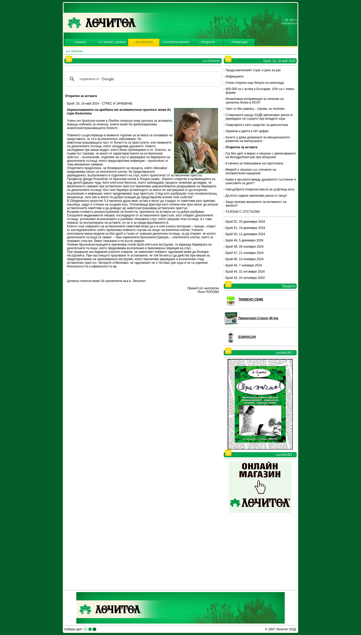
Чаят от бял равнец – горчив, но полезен (255, 109)
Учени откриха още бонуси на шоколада (255, 83)
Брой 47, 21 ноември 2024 (245, 253)
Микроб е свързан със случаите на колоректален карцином (251, 171)
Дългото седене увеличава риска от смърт (256, 195)
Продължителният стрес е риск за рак (253, 70)
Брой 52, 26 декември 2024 (245, 221)
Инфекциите (235, 76)
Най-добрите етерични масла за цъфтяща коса (260, 189)
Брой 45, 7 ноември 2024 (244, 265)
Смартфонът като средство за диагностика (257, 125)
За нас (290, 19)
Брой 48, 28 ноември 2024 (245, 246)
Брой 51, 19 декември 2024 (245, 228)
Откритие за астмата (241, 147)
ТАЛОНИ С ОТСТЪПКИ (243, 212)
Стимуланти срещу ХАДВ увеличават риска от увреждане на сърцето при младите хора (259, 116)
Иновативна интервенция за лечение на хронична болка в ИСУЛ (255, 100)
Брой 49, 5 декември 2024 (244, 240)
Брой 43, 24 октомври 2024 (245, 278)
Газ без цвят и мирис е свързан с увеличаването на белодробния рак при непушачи (261, 155)
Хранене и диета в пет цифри (247, 131)
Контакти (288, 23)
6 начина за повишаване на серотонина (254, 163)
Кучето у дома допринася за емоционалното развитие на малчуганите (258, 139)
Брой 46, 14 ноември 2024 (245, 259)
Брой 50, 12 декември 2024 (245, 234)
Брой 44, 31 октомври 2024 (245, 271)
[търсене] (142, 79)
